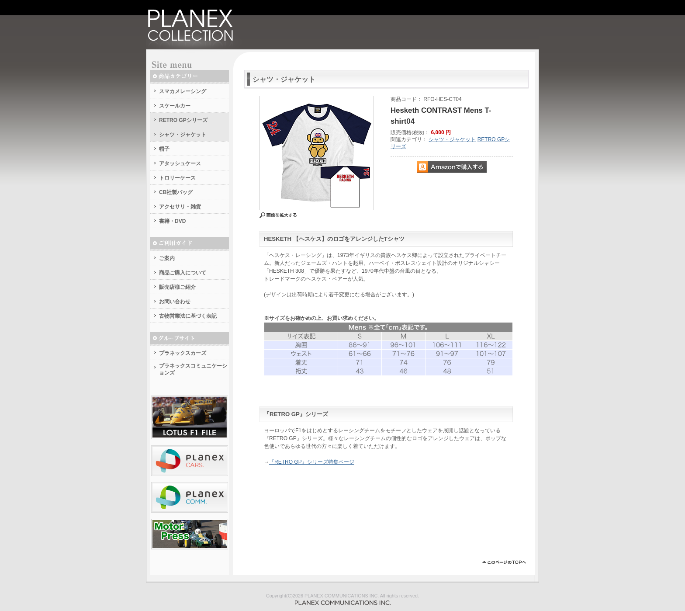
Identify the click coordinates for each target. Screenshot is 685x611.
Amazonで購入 (452, 167)
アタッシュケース (180, 163)
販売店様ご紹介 (177, 287)
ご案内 (167, 258)
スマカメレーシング (182, 91)
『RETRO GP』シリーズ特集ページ (311, 462)
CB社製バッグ (176, 192)
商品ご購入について (182, 273)
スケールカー (174, 106)
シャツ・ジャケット (182, 135)
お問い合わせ (174, 302)
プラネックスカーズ (182, 353)
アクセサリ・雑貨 (180, 207)
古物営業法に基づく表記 (188, 316)
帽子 (164, 149)
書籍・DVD (172, 221)
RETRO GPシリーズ (183, 120)
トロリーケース (177, 178)
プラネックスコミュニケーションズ (193, 369)
